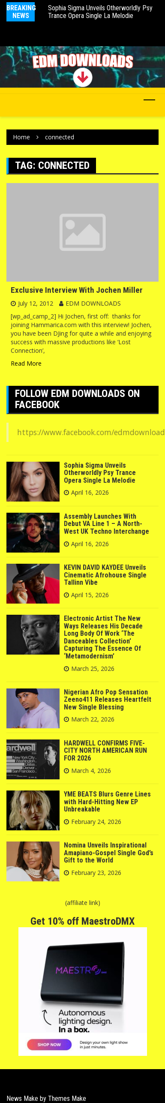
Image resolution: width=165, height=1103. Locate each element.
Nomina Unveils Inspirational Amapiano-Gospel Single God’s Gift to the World (108, 852)
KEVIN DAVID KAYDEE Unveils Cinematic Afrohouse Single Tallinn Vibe (105, 574)
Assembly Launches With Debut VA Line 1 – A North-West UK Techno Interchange (106, 523)
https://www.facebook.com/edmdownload (91, 432)
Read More (26, 363)
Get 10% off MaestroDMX (82, 921)
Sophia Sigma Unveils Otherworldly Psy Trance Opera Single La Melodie (100, 12)
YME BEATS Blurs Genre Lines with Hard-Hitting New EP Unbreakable (107, 801)
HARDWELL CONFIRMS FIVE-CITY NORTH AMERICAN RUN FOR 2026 (105, 750)
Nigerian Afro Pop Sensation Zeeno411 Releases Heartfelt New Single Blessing (107, 699)
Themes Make (67, 1098)
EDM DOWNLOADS (93, 303)
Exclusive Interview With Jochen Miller (77, 290)
